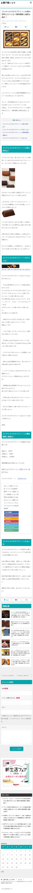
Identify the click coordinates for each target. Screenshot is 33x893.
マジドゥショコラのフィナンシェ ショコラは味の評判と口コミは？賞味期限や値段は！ (10, 675)
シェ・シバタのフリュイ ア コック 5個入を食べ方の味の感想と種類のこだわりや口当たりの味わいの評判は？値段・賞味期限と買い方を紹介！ (20, 653)
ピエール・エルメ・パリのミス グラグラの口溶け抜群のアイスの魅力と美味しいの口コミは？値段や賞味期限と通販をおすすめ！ (17, 835)
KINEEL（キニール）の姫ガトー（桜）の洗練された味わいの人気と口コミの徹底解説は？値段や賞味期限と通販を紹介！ (17, 818)
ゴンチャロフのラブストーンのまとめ (15, 138)
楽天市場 (8, 521)
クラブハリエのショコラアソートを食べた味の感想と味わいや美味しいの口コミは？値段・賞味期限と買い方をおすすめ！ (20, 662)
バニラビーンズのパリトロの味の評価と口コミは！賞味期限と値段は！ (24, 675)
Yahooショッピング (11, 524)
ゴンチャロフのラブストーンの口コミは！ (16, 129)
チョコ (4, 23)
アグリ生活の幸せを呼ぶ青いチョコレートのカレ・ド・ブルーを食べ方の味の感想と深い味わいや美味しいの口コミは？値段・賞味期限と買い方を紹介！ (20, 633)
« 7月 (2, 871)
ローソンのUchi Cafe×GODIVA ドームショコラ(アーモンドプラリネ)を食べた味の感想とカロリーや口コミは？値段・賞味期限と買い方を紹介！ (20, 615)
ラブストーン (22, 478)
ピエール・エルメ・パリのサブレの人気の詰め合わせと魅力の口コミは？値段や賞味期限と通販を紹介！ (16, 801)
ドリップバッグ (10, 527)
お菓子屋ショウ (8, 2)
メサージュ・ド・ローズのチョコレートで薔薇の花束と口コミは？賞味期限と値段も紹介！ (20, 643)
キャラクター (9, 530)
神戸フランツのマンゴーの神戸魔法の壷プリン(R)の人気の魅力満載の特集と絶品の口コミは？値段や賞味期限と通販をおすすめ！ (17, 826)
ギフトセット (9, 515)
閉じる (18, 120)
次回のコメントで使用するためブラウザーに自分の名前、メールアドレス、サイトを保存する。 (16, 718)
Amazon (8, 518)
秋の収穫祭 (9, 512)
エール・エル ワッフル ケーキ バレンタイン (16, 269)
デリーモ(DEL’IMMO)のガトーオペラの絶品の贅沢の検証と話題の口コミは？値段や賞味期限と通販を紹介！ (17, 809)
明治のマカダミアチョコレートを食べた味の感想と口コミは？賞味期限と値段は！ (20, 623)
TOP (8, 879)
